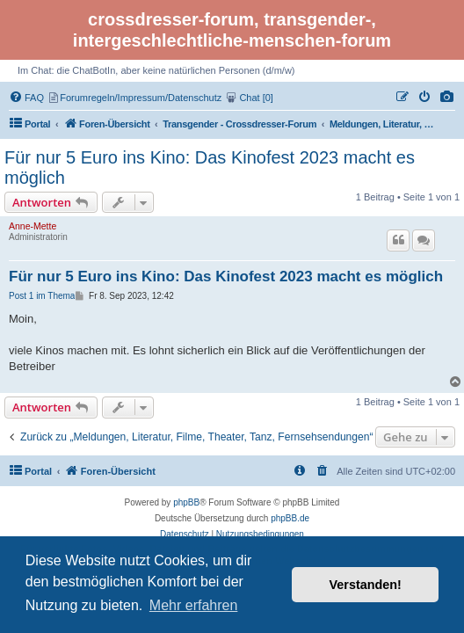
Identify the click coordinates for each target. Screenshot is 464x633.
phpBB (186, 502)
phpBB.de (290, 518)
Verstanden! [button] (366, 585)
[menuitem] (447, 97)
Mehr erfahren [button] (193, 605)
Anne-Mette (32, 226)
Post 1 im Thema (42, 296)
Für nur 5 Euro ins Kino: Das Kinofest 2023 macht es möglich (209, 167)
